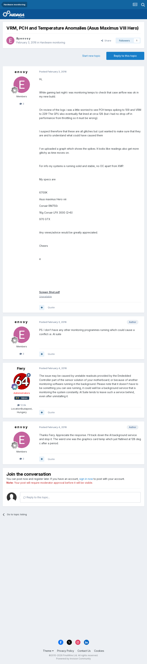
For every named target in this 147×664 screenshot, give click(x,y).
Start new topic (91, 55)
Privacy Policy (65, 650)
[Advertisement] (73, 547)
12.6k (21, 405)
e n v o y (25, 38)
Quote (51, 307)
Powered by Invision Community (73, 658)
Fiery (21, 368)
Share (106, 40)
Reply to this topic (125, 55)
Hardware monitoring (52, 42)
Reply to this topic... (36, 497)
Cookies (99, 650)
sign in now (86, 478)
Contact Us (84, 650)
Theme (48, 650)
